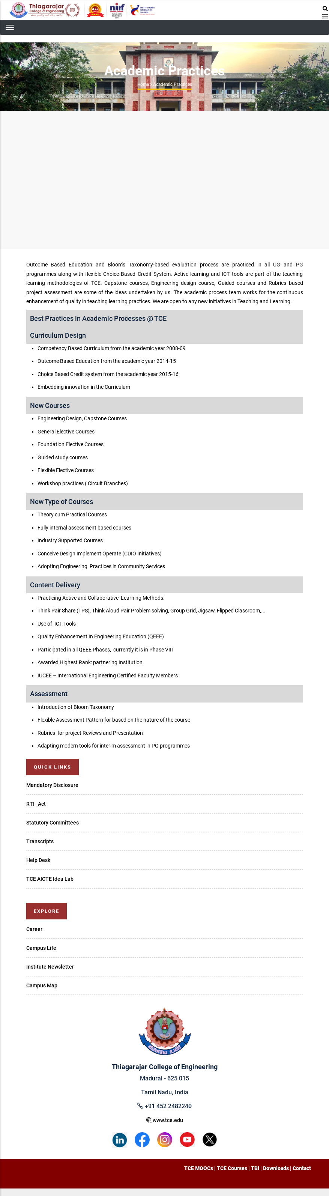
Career (34, 929)
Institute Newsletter (50, 967)
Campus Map (41, 985)
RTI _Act (36, 804)
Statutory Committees (52, 823)
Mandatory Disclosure (52, 785)
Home (143, 84)
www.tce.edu (164, 1120)
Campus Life (41, 948)
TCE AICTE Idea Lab (50, 879)
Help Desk (38, 860)
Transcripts (40, 841)
